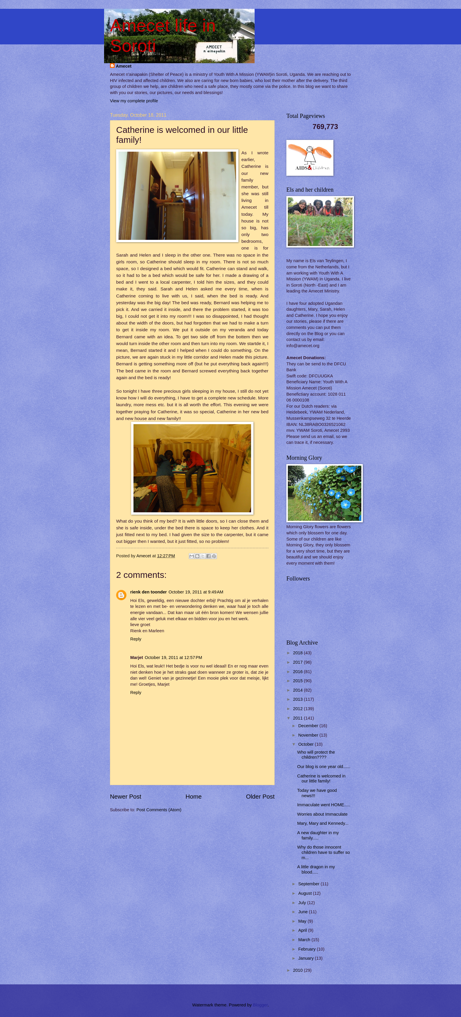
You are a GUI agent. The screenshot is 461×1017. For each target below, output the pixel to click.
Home (194, 796)
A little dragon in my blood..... (316, 869)
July (302, 902)
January (306, 958)
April (303, 930)
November (308, 735)
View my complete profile (134, 100)
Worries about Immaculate (322, 814)
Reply (135, 639)
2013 (298, 699)
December (308, 725)
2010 (298, 970)
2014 (298, 690)
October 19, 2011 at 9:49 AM (195, 592)
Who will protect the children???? (316, 755)
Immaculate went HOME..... (323, 804)
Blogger (260, 1005)
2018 (298, 652)
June (303, 911)
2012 (298, 708)
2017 (298, 662)
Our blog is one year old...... (323, 766)
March (304, 939)
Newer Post (125, 796)
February (307, 949)
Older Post (260, 796)
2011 (298, 718)
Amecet (123, 66)
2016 (298, 671)
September (309, 883)
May (303, 921)
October (306, 744)
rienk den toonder (148, 592)
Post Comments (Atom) (158, 809)
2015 (298, 680)
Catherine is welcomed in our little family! (321, 779)
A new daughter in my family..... (318, 835)
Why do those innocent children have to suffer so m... (323, 852)
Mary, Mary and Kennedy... (323, 823)
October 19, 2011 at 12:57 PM (173, 657)
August (305, 893)
